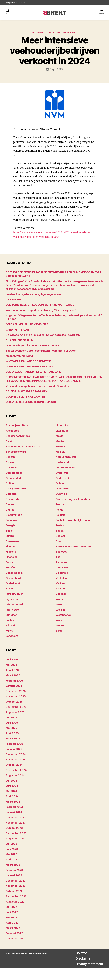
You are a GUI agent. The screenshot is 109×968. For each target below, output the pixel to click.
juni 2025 (12, 722)
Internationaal (14, 604)
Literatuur (62, 430)
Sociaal (60, 535)
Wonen (60, 620)
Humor (10, 588)
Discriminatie (14, 514)
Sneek (59, 530)
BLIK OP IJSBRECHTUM (19, 340)
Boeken (10, 456)
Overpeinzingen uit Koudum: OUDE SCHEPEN (32, 345)
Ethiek (9, 530)
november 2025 (16, 696)
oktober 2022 (14, 891)
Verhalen (61, 578)
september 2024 (16, 770)
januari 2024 (14, 812)
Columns (11, 467)
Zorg (59, 630)
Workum (61, 625)
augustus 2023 (15, 838)
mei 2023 (11, 854)
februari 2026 (14, 680)
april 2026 (12, 670)
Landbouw (54, 33)
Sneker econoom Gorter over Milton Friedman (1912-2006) (41, 350)
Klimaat (10, 625)
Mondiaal (61, 446)
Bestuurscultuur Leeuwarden (23, 446)
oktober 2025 (14, 701)
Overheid (61, 493)
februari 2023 (14, 870)
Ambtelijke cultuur (17, 425)
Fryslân (10, 567)
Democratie (13, 499)
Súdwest (61, 551)
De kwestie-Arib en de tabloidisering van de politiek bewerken (43, 334)
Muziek (60, 451)
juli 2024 (11, 780)
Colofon (80, 953)
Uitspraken (62, 567)
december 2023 (16, 817)
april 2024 (12, 796)
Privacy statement (88, 964)
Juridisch (11, 614)
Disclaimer (82, 958)
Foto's (9, 562)
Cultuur (10, 483)
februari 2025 (14, 743)
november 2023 (16, 822)
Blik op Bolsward (16, 451)
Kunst (9, 630)
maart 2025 (13, 738)
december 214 (15, 938)
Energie (10, 525)
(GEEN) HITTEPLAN (17, 329)
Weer (59, 604)
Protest (60, 525)
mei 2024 (11, 791)
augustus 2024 (15, 775)
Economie (38, 33)
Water (59, 599)
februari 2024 (14, 806)
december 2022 (16, 880)
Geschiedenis (14, 572)
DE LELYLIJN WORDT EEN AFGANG (26, 391)
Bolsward (11, 462)
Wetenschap (63, 614)
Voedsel (61, 593)
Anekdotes (12, 430)
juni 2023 (12, 849)
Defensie (11, 493)
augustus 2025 (15, 712)
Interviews (12, 609)
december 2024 (16, 754)
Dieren (10, 504)
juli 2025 (11, 717)
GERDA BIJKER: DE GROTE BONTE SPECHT (31, 401)
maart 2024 (13, 801)
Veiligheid (62, 572)
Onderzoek (70, 33)
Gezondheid (13, 578)
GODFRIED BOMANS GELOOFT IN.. (26, 396)
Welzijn (60, 609)
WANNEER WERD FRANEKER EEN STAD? (29, 366)
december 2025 (16, 691)
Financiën (12, 556)
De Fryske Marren (16, 488)
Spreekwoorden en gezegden (74, 546)
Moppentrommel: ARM (19, 355)
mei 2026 (11, 664)
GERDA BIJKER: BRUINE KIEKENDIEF (27, 324)
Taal (58, 556)
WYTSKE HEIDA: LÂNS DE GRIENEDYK (28, 361)
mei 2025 (11, 727)
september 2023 (16, 833)
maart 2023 (13, 864)
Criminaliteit (13, 478)
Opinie (60, 483)
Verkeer (61, 583)
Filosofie (11, 551)
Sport (59, 541)
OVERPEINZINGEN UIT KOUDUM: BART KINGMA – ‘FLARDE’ (40, 304)
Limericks (62, 425)
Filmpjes (11, 546)
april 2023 (12, 859)
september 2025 (16, 706)
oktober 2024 (14, 764)
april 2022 (12, 922)
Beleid (9, 441)
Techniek (61, 562)
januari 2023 (14, 875)
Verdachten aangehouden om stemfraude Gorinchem (38, 386)
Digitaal (10, 509)
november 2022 (16, 885)
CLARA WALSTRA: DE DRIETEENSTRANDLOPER (34, 371)
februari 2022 (14, 933)
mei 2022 (11, 917)
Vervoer (61, 588)
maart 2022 (13, 927)
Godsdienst (13, 583)
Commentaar (14, 472)
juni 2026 (12, 659)
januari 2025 (14, 749)
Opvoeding (63, 488)
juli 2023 (11, 843)
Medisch (61, 441)
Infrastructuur (14, 593)
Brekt (16, 953)
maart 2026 (13, 675)
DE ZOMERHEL (14, 299)
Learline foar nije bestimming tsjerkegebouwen (34, 294)
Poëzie (60, 504)
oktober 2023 (14, 827)
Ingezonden (13, 599)
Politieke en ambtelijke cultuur (74, 520)
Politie (59, 509)
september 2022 (16, 896)
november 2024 (16, 759)
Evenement (13, 541)
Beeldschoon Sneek (18, 435)
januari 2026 (14, 685)
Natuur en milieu (66, 456)
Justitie (10, 620)
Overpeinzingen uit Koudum (73, 499)
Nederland (62, 462)
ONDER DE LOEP (65, 467)
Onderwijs (62, 472)
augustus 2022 (15, 901)
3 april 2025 (56, 69)
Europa (10, 535)
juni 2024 (12, 785)
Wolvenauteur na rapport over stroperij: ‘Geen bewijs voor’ (41, 310)
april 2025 (12, 733)
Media (59, 435)
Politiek (60, 514)
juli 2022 (11, 906)
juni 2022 (12, 912)
